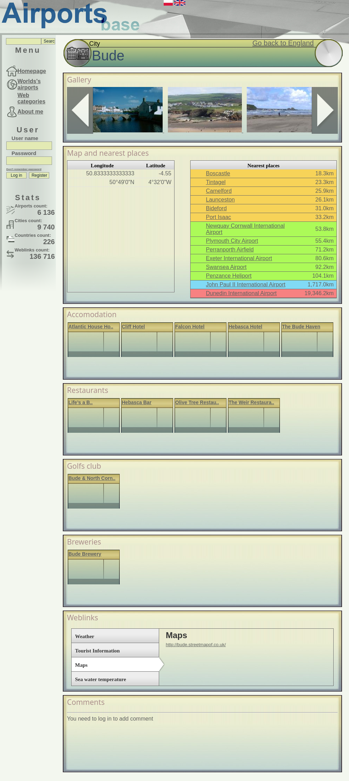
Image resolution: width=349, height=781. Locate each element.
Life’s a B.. (80, 402)
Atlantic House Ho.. (90, 326)
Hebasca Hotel (245, 326)
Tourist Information (97, 651)
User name (25, 138)
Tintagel (215, 182)
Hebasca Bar (136, 402)
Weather (84, 636)
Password (24, 153)
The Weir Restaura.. (251, 402)
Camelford (219, 191)
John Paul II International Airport (245, 284)
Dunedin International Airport (241, 293)
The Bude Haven (301, 326)
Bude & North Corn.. (92, 478)
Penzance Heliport (229, 276)
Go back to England (283, 43)
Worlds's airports (29, 84)
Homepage (31, 71)
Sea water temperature (100, 679)
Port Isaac (218, 217)
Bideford (216, 208)
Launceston (220, 200)
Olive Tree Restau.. (197, 402)
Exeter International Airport (239, 258)
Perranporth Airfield (230, 250)
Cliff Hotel (133, 326)
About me (30, 112)
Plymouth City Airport (232, 241)
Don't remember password (24, 169)
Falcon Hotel (190, 326)
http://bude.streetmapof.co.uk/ (196, 644)
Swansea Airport (226, 267)
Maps (81, 665)
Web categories (31, 98)
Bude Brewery (84, 554)
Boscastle (218, 173)
